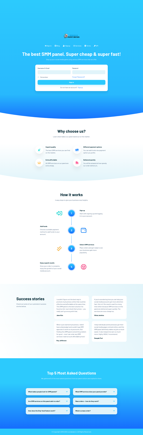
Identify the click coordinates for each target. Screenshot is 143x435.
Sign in (48, 46)
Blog (57, 46)
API (96, 46)
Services (77, 46)
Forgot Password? (78, 77)
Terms (88, 46)
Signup (66, 46)
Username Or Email (43, 68)
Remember (44, 77)
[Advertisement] (59, 14)
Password (75, 68)
